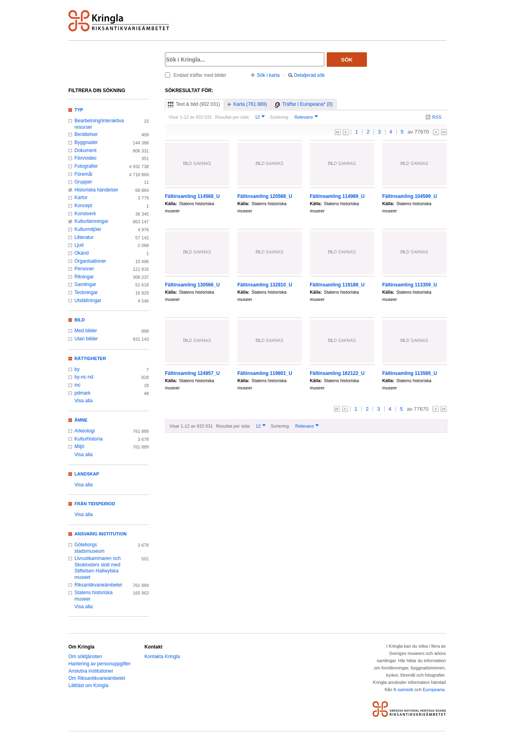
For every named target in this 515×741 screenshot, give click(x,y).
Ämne (80, 420)
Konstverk (85, 213)
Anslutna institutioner (90, 671)
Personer (84, 269)
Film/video (85, 158)
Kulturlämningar (91, 221)
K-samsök (403, 689)
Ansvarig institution (100, 533)
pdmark (82, 393)
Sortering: (279, 117)
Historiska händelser (96, 190)
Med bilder (85, 330)
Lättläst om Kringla (88, 685)
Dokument (85, 150)
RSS (436, 117)
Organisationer (90, 261)
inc (77, 385)
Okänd (81, 253)
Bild (79, 319)
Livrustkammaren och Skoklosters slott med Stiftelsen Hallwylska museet (97, 568)
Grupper (83, 182)
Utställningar (87, 300)
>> (444, 132)
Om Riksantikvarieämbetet (96, 678)
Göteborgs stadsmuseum (89, 548)
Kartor (81, 197)
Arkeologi (84, 431)
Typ (78, 109)
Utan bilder (86, 339)
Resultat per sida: (232, 117)
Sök (347, 60)
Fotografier (86, 166)
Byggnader (86, 142)
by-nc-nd (83, 377)
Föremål (83, 174)
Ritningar (84, 277)
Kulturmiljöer (87, 229)
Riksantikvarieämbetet (98, 585)
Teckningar (86, 292)
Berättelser (86, 134)
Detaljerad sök (309, 75)
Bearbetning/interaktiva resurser (99, 124)
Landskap (86, 473)
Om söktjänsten (85, 656)
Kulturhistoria (88, 439)
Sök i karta (268, 75)
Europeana (434, 689)
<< (338, 132)
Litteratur (83, 237)
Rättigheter (90, 358)
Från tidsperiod (94, 503)
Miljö (79, 446)
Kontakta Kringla (162, 656)
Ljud (79, 245)
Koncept (83, 205)
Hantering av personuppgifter (99, 664)
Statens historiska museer (93, 596)
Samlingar (85, 284)
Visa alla (83, 400)
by (77, 369)
